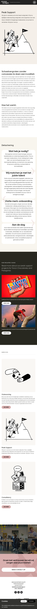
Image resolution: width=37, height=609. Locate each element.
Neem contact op (18, 570)
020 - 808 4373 (19, 588)
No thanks (31, 601)
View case (6, 303)
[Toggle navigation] (34, 2)
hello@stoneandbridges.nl (18, 587)
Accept (23, 601)
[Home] (10, 2)
